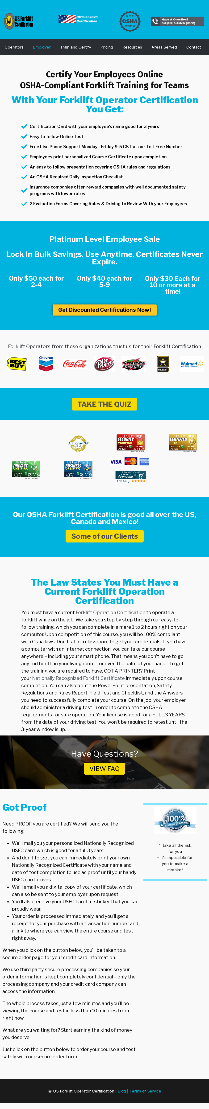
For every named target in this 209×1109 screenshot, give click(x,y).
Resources (132, 47)
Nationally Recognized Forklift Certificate (78, 678)
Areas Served (164, 47)
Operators (14, 47)
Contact (193, 47)
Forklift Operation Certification (110, 612)
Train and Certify (75, 47)
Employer (42, 47)
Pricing (106, 47)
